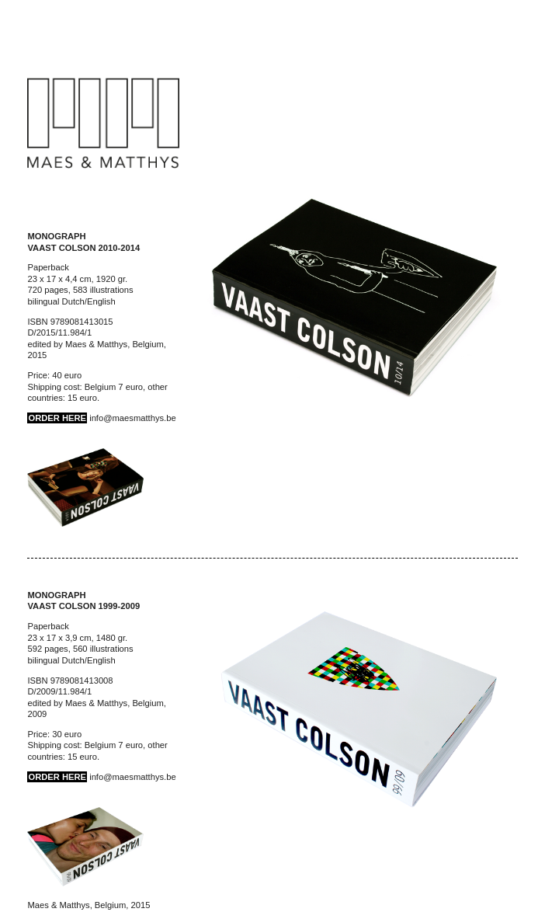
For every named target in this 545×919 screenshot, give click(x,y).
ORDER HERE (57, 418)
